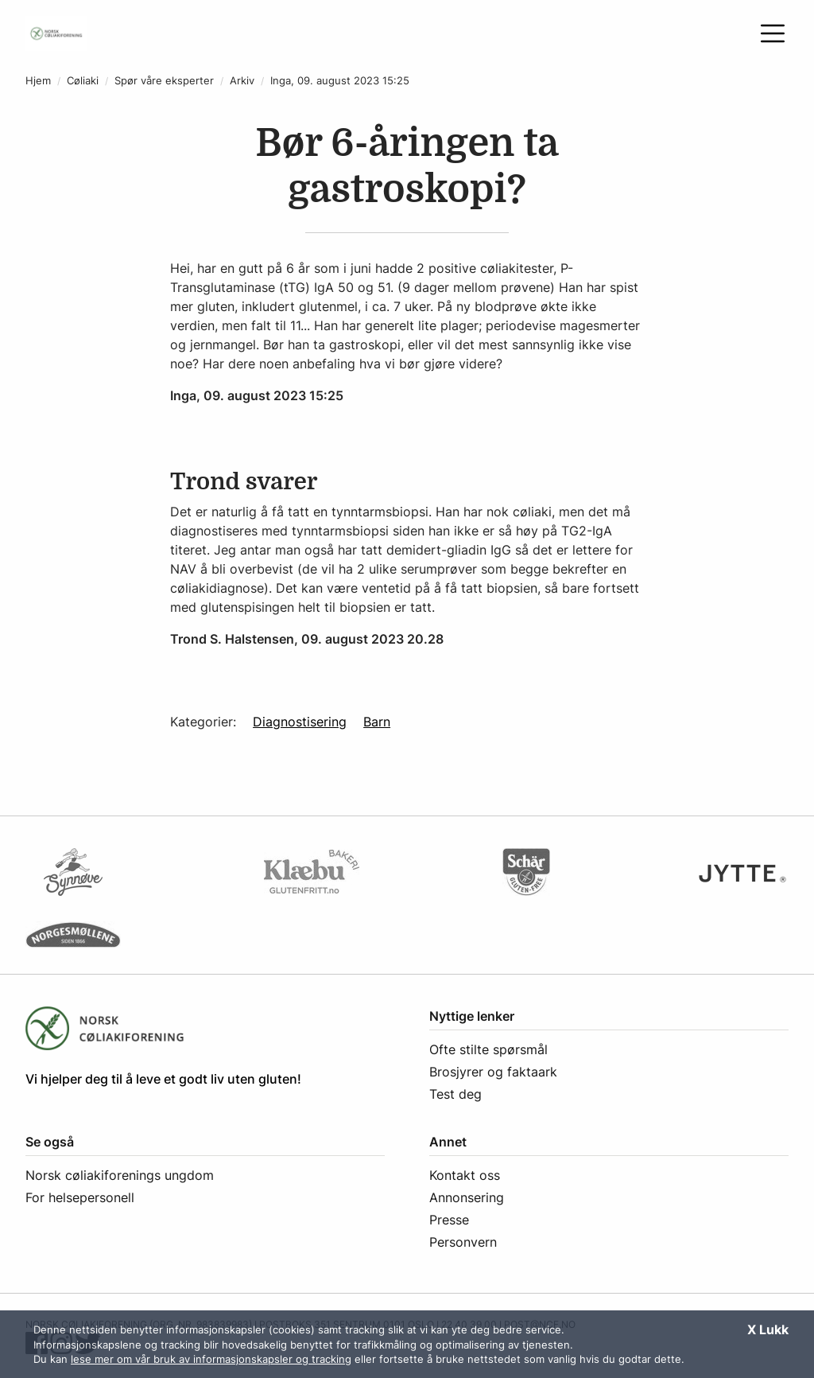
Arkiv (242, 81)
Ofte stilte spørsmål (488, 1049)
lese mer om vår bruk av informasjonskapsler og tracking (211, 1359)
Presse (449, 1220)
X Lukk (768, 1329)
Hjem (38, 81)
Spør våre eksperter (164, 81)
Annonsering (466, 1197)
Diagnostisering (300, 722)
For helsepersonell (79, 1197)
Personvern (463, 1242)
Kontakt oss (464, 1175)
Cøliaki (83, 81)
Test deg (455, 1094)
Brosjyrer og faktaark (493, 1072)
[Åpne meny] (773, 33)
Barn (376, 722)
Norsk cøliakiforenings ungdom (119, 1175)
